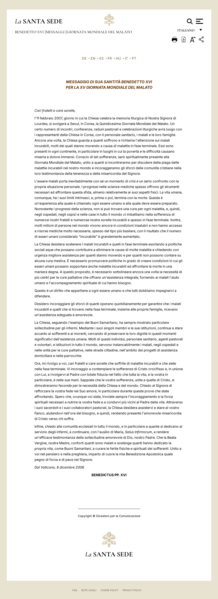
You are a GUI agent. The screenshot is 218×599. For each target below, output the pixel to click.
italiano (187, 31)
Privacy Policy (132, 590)
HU (118, 58)
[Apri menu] (199, 21)
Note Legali (88, 590)
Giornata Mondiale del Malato (99, 32)
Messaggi (55, 32)
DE (84, 58)
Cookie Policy (109, 590)
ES (101, 58)
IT (126, 58)
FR (110, 58)
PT (134, 58)
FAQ (74, 590)
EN (93, 58)
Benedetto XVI (29, 32)
